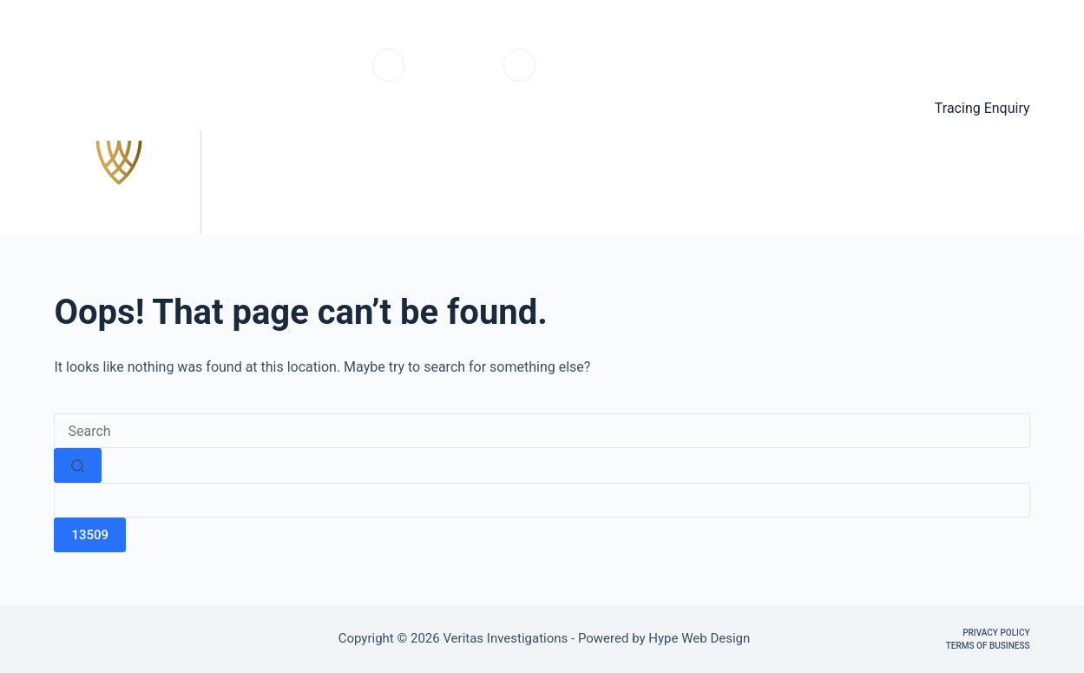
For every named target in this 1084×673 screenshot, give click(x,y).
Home (624, 181)
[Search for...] (541, 430)
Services (720, 182)
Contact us (978, 181)
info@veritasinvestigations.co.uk (630, 74)
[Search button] (78, 465)
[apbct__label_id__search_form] (541, 500)
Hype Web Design (700, 638)
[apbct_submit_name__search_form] (90, 535)
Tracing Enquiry (982, 108)
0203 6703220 (453, 74)
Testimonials (845, 181)
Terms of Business (988, 645)
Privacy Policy (995, 632)
